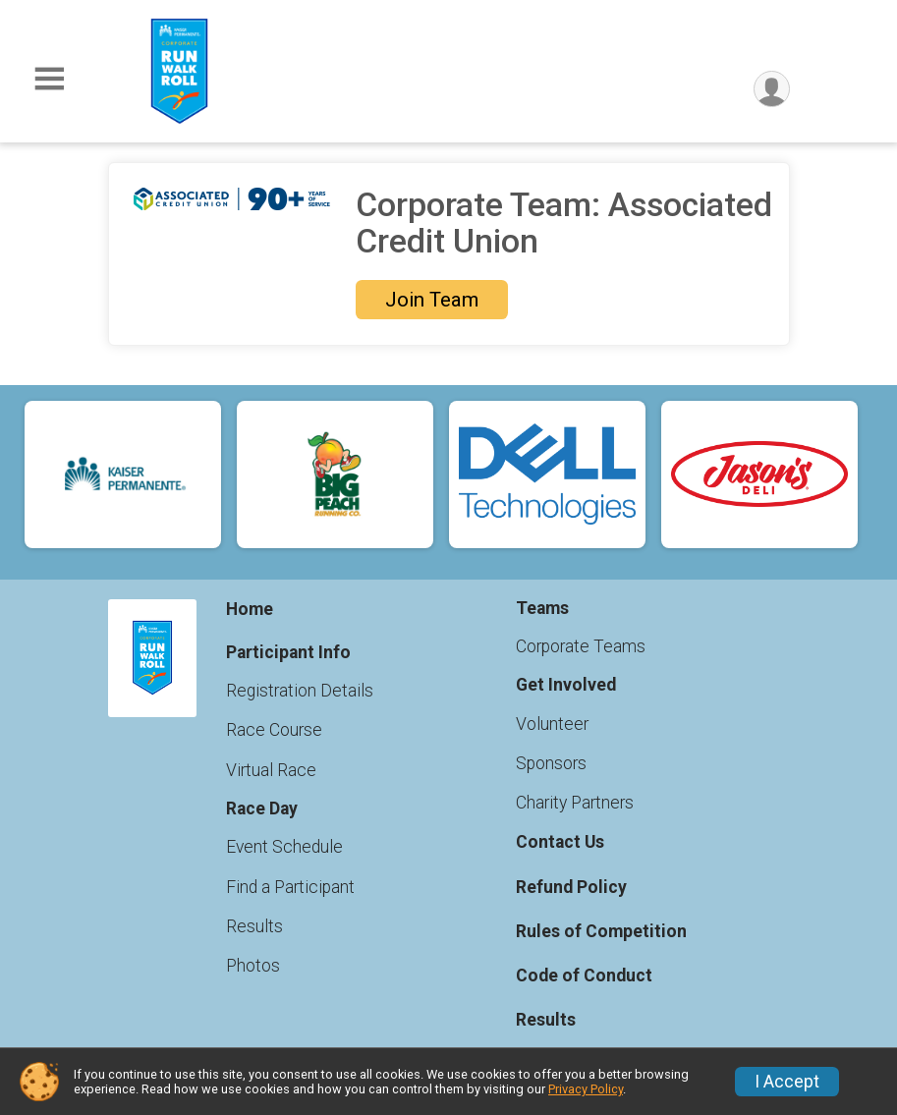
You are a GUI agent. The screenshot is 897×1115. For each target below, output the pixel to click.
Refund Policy (571, 887)
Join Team (431, 299)
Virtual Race (271, 770)
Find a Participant (290, 887)
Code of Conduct (584, 975)
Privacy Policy (585, 1089)
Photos (253, 966)
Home (249, 609)
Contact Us (560, 842)
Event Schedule (284, 847)
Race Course (274, 730)
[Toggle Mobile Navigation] (49, 79)
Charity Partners (575, 802)
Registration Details (299, 690)
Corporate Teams (580, 646)
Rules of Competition (601, 931)
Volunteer (552, 724)
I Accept (787, 1081)
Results (254, 926)
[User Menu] (772, 89)
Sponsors (551, 763)
